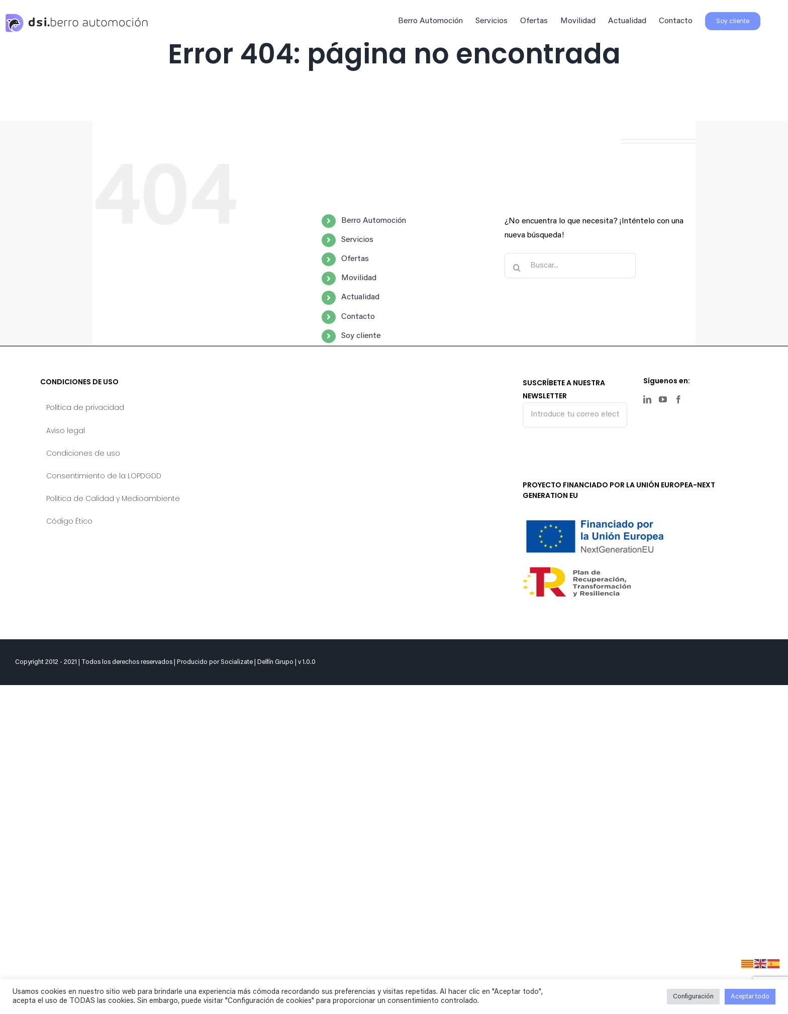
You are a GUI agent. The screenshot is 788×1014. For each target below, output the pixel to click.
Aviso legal (65, 431)
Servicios (357, 240)
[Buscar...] (570, 265)
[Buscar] (517, 267)
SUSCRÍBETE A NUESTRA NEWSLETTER (575, 402)
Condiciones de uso (83, 453)
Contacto (358, 317)
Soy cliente (361, 336)
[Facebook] (678, 399)
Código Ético (69, 521)
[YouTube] (663, 399)
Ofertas (355, 259)
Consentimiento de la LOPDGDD (103, 476)
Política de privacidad (85, 407)
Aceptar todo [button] (750, 996)
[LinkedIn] (647, 399)
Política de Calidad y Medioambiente (113, 498)
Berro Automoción (373, 221)
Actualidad (360, 297)
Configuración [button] (693, 996)
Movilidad (358, 278)
